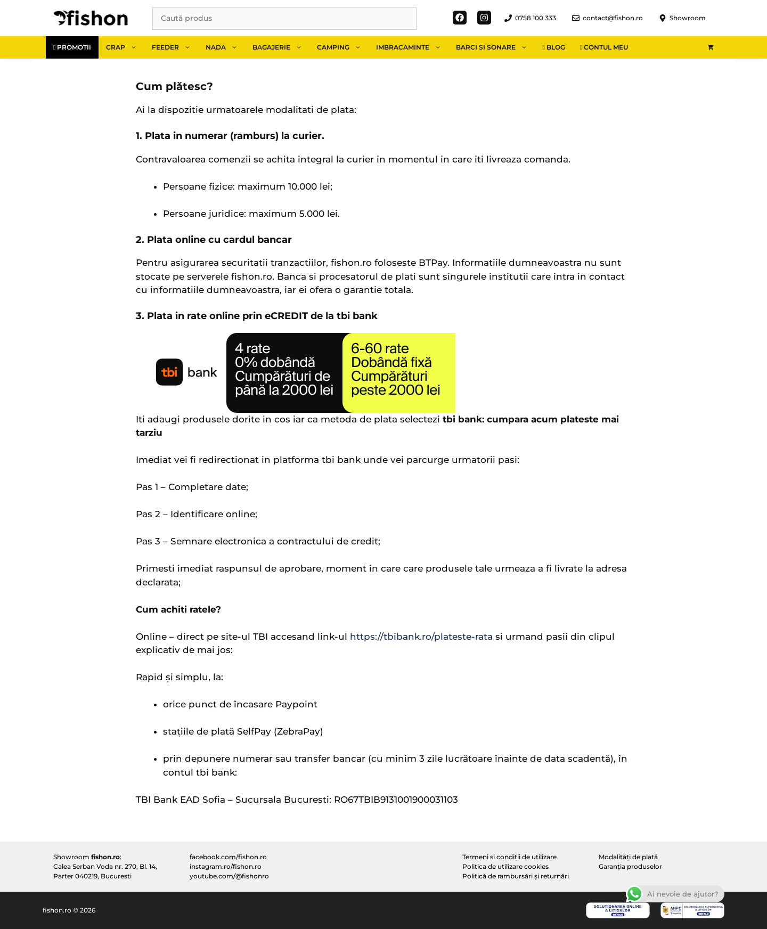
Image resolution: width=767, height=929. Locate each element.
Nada (225, 47)
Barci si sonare (495, 47)
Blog (553, 47)
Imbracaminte (412, 47)
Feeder (175, 47)
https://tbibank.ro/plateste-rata (421, 636)
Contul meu (604, 47)
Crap (125, 47)
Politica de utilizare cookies (505, 866)
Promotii (72, 47)
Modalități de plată (628, 857)
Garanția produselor (630, 866)
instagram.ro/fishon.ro (226, 866)
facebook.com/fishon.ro (228, 857)
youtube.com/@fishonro (229, 876)
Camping (343, 47)
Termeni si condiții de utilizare (509, 857)
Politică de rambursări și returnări (515, 876)
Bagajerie (280, 47)
